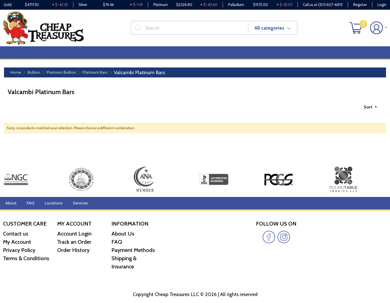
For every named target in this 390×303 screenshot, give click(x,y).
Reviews (169, 55)
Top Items (103, 55)
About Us (122, 233)
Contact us (15, 233)
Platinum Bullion (68, 75)
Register (360, 5)
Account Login (74, 233)
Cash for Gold (373, 55)
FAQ (29, 203)
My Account (17, 242)
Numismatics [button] (45, 55)
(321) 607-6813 (330, 5)
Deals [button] (77, 55)
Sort (367, 110)
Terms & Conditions (26, 258)
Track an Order (74, 242)
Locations (51, 203)
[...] (191, 30)
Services (77, 203)
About (10, 203)
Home (16, 75)
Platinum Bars (107, 75)
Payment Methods (133, 250)
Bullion (37, 75)
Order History (73, 250)
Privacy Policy (19, 250)
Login (382, 5)
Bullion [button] (13, 55)
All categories (271, 30)
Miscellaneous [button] (137, 55)
